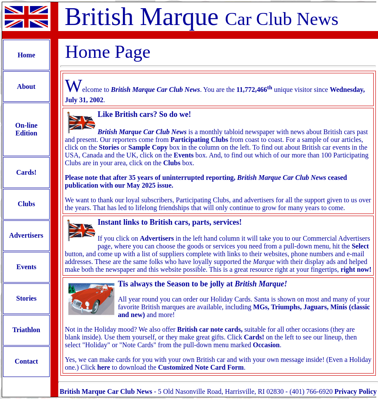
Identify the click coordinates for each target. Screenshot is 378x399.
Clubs (26, 203)
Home (27, 55)
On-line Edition (26, 129)
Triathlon (26, 329)
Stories (26, 298)
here (103, 367)
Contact (26, 361)
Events (26, 266)
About (26, 86)
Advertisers (26, 235)
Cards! (26, 172)
